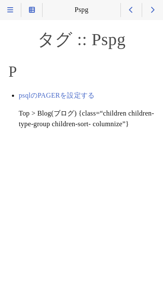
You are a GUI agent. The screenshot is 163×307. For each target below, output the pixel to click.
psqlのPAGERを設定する (56, 95)
